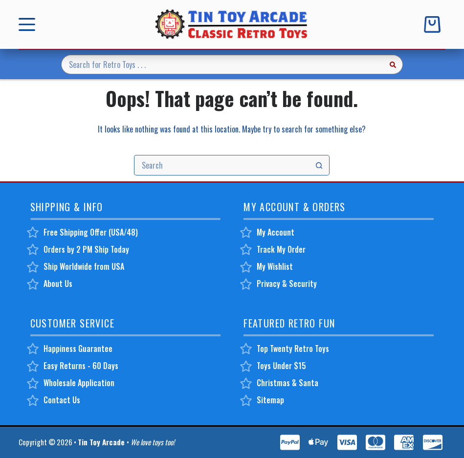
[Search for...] (222, 64)
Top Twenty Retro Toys (293, 348)
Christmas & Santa (287, 383)
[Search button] (393, 64)
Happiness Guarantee (78, 348)
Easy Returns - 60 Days (81, 365)
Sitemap (270, 400)
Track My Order (281, 249)
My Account (275, 232)
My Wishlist (275, 266)
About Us (58, 283)
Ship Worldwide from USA (84, 266)
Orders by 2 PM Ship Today (86, 249)
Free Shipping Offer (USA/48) (91, 232)
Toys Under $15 (281, 365)
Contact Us (62, 400)
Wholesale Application (79, 383)
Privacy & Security (287, 283)
